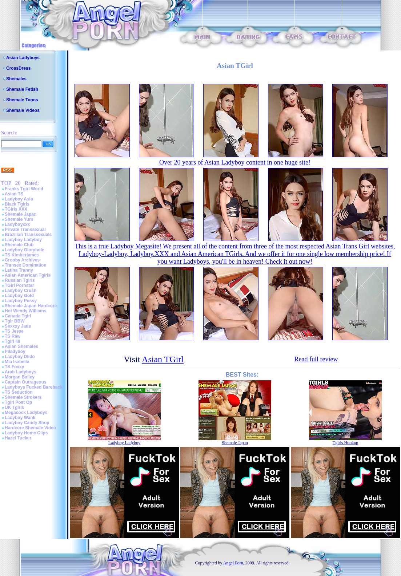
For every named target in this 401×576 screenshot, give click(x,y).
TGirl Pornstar (19, 285)
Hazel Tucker (18, 438)
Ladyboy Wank (20, 417)
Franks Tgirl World (24, 188)
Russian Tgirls (20, 280)
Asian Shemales (21, 346)
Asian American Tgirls (28, 275)
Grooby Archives (22, 260)
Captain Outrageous (26, 382)
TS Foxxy (14, 366)
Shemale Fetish (22, 89)
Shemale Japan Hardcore (31, 305)
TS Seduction (19, 392)
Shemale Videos (23, 110)
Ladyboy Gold (19, 295)
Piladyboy (15, 351)
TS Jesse (14, 331)
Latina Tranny (19, 270)
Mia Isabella (17, 361)
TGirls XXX (16, 209)
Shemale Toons (22, 99)
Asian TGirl (163, 359)
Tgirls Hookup (345, 442)
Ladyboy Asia (19, 199)
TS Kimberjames (22, 254)
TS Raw (12, 336)
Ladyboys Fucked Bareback (34, 387)
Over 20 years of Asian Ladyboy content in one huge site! (234, 162)
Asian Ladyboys (23, 57)
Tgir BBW (15, 321)
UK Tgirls (14, 407)
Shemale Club (19, 244)
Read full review (316, 359)
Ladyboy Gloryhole (24, 249)
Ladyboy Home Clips (26, 432)
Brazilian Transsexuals (28, 234)
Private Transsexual (25, 229)
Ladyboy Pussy (21, 300)
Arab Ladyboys (20, 371)
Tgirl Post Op (18, 402)
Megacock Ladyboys (26, 412)
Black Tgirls (17, 204)
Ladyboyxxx (17, 224)
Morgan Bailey (20, 377)
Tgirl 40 (12, 341)
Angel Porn (233, 562)
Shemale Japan (20, 214)
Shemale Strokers (23, 397)
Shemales (16, 78)
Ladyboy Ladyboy (23, 239)
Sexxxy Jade (18, 326)
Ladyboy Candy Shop (27, 422)
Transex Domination (26, 265)
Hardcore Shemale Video (30, 427)
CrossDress (18, 68)
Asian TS (14, 193)
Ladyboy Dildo (20, 356)
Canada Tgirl (18, 316)
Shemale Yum (19, 219)
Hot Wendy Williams (25, 310)
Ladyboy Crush (20, 290)
